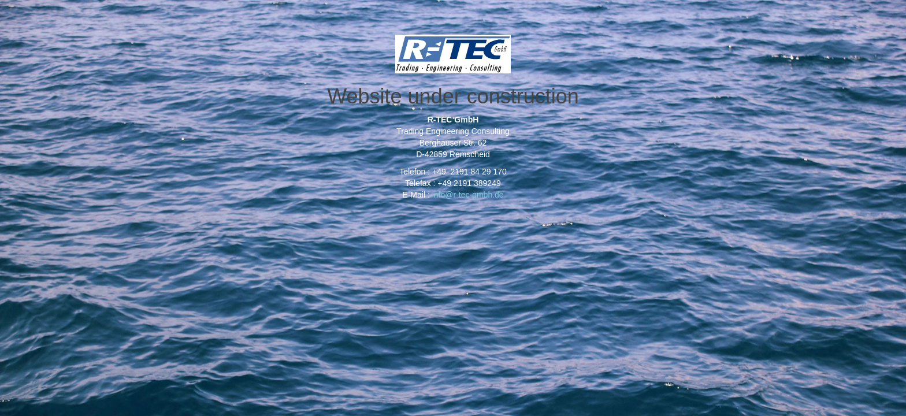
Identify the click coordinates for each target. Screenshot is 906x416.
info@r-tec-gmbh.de (468, 194)
